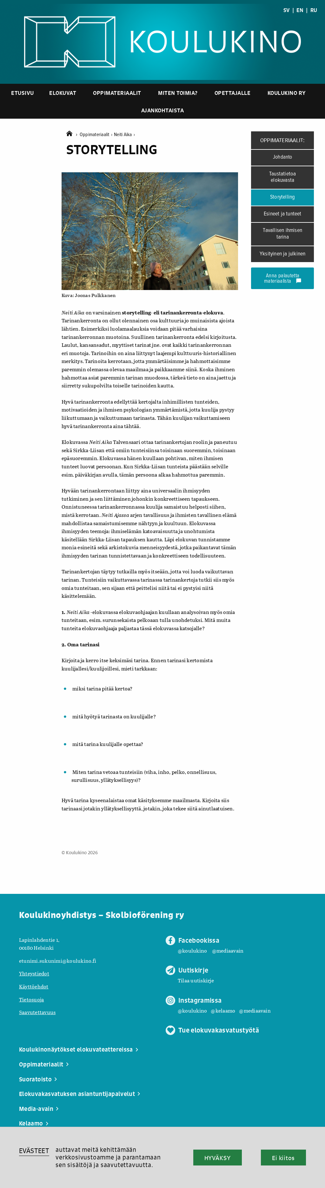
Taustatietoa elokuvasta (282, 177)
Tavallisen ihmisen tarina (282, 234)
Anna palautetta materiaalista (283, 279)
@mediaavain (228, 950)
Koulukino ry (287, 92)
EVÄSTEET (34, 1151)
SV (286, 10)
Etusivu (22, 92)
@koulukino (192, 950)
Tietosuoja (31, 999)
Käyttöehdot (34, 986)
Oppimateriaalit (117, 92)
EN (299, 10)
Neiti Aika (124, 134)
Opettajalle (233, 92)
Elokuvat (62, 92)
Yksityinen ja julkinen (282, 254)
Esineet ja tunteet (283, 214)
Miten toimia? (178, 92)
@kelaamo (223, 1010)
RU (313, 10)
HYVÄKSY (217, 1158)
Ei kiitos (283, 1158)
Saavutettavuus (37, 1012)
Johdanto (282, 157)
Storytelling (282, 197)
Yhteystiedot (34, 973)
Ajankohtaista (162, 110)
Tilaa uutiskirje (196, 980)
